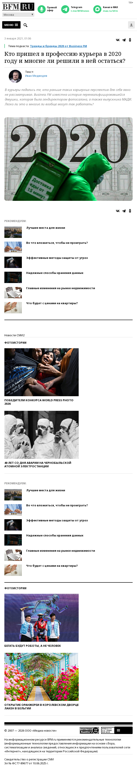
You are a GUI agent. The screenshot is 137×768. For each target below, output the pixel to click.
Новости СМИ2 (14, 335)
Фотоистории (15, 343)
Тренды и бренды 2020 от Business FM (58, 46)
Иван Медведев (36, 76)
